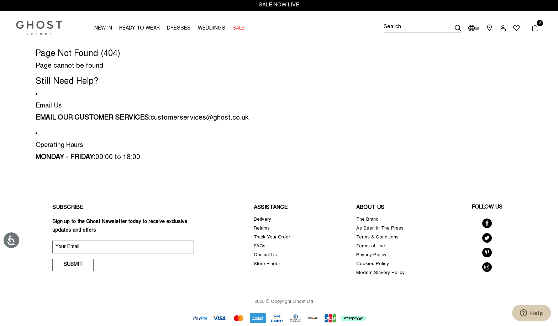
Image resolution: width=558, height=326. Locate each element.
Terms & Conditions (377, 237)
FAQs (259, 246)
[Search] (422, 28)
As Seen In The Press (380, 228)
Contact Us (265, 255)
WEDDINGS (211, 28)
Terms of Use (370, 246)
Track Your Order (272, 237)
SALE (238, 28)
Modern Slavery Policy (380, 273)
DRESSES (179, 28)
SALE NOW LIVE (279, 5)
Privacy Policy (371, 255)
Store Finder (267, 264)
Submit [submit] (73, 264)
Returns (262, 228)
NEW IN (103, 28)
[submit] (458, 28)
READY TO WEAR (139, 28)
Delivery (262, 219)
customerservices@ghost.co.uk (199, 118)
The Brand (367, 219)
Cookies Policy (372, 264)
